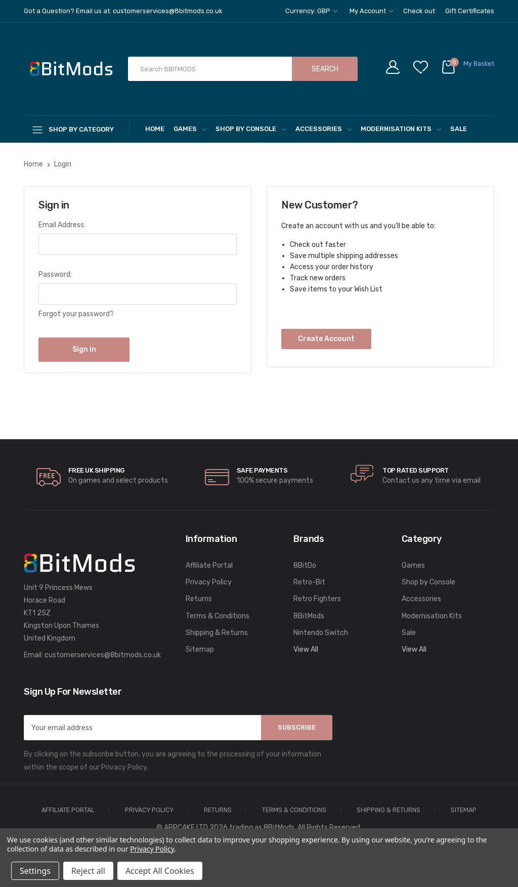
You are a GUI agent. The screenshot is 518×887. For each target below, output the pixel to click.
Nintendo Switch (320, 632)
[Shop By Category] (77, 129)
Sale (458, 129)
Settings (35, 870)
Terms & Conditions (217, 616)
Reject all (88, 870)
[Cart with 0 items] (467, 69)
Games (190, 129)
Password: (55, 274)
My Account (371, 11)
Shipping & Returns (217, 632)
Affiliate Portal (209, 565)
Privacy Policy (209, 582)
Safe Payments (262, 470)
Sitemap (200, 649)
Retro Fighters (317, 599)
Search (325, 69)
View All (305, 649)
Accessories (323, 129)
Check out (419, 11)
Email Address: (61, 225)
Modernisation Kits (401, 129)
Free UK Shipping (96, 470)
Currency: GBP (311, 11)
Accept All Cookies (159, 870)
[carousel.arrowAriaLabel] (48, 477)
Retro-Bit (309, 582)
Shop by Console (250, 129)
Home (154, 129)
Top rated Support (415, 470)
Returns (199, 599)
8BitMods (308, 616)
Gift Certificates (469, 11)
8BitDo (304, 565)
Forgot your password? (76, 314)
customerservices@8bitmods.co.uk (103, 655)
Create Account (326, 338)
